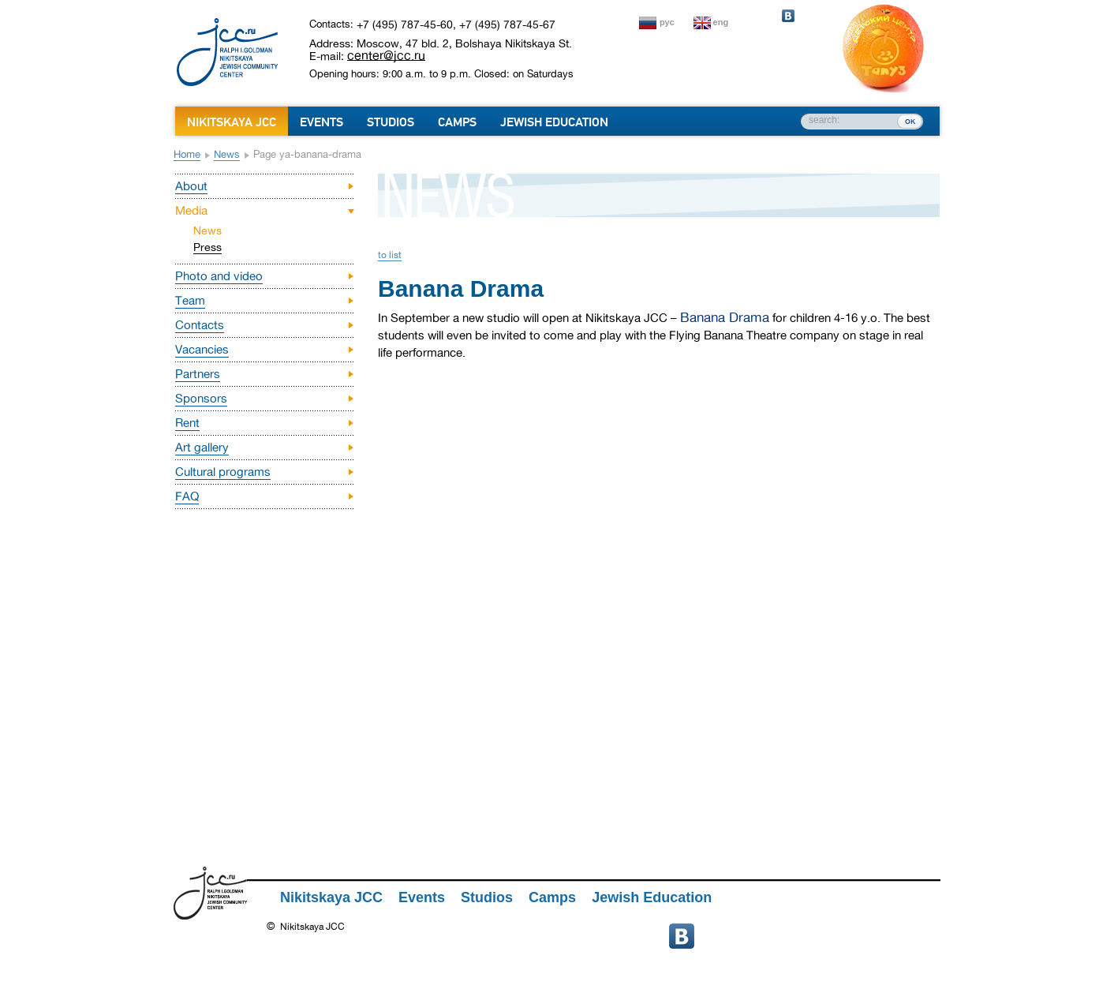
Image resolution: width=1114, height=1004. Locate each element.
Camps (457, 122)
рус (667, 22)
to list (390, 254)
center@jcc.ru (386, 55)
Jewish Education (554, 122)
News (227, 154)
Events (321, 122)
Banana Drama (724, 317)
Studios (390, 122)
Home (187, 154)
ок (910, 120)
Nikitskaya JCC (231, 122)
